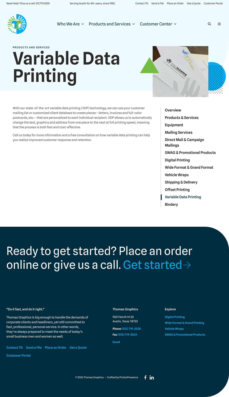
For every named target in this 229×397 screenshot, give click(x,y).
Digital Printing (177, 160)
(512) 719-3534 (127, 334)
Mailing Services (178, 132)
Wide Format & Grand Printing (184, 323)
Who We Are (68, 24)
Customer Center (156, 24)
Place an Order (175, 3)
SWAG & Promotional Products (190, 153)
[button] (209, 24)
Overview (173, 110)
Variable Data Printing (183, 197)
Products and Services (110, 24)
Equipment (174, 125)
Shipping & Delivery (181, 182)
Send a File (157, 3)
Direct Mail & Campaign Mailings (184, 143)
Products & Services (182, 118)
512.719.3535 (43, 3)
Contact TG (141, 3)
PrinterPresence (128, 377)
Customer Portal (213, 3)
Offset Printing (177, 190)
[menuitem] (70, 24)
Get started (152, 265)
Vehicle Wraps (177, 175)
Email (116, 342)
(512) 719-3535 (131, 329)
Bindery (171, 204)
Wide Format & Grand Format (189, 167)
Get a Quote (194, 3)
